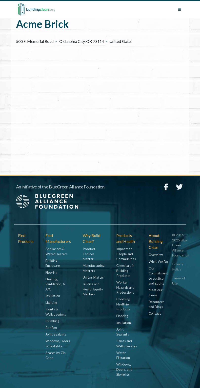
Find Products (26, 238)
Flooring (51, 272)
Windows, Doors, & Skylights (58, 343)
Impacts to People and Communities (126, 254)
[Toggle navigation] (179, 9)
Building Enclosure (52, 263)
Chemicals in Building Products (125, 271)
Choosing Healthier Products (123, 304)
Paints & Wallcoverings (55, 311)
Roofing (51, 328)
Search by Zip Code (55, 355)
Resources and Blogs (156, 304)
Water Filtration (123, 355)
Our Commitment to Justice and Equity (158, 275)
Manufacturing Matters (93, 268)
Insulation (52, 296)
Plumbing (52, 321)
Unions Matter (93, 277)
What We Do (158, 262)
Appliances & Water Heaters (56, 251)
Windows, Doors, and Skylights (124, 369)
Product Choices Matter (89, 254)
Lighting (51, 302)
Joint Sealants (55, 334)
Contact (155, 313)
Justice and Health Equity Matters (93, 289)
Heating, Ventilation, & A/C (55, 284)
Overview (156, 255)
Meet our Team (155, 292)
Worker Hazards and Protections (125, 287)
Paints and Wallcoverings (126, 343)
